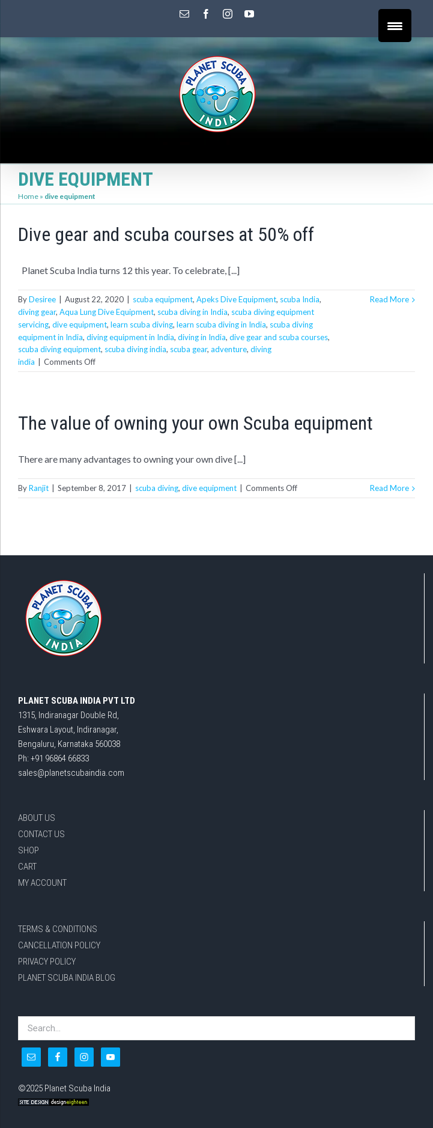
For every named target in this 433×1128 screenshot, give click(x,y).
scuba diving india (135, 349)
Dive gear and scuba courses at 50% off (166, 234)
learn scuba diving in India (221, 324)
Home (28, 196)
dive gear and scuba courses (278, 337)
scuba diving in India (192, 312)
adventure (229, 349)
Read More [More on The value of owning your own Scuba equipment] (389, 488)
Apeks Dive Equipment (236, 299)
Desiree (42, 299)
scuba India (299, 299)
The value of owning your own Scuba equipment (195, 423)
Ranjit (39, 488)
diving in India (202, 337)
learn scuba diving (142, 324)
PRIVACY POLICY (47, 961)
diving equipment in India (130, 337)
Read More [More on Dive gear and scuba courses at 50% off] (389, 299)
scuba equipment (163, 299)
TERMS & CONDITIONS (57, 929)
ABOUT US (36, 817)
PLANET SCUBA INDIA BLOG (66, 977)
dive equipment (79, 324)
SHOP (28, 850)
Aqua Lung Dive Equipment (106, 312)
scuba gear (188, 349)
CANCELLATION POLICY (59, 945)
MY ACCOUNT (42, 882)
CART (27, 866)
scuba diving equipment (59, 349)
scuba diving (156, 488)
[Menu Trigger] (394, 25)
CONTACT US (41, 834)
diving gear (37, 312)
